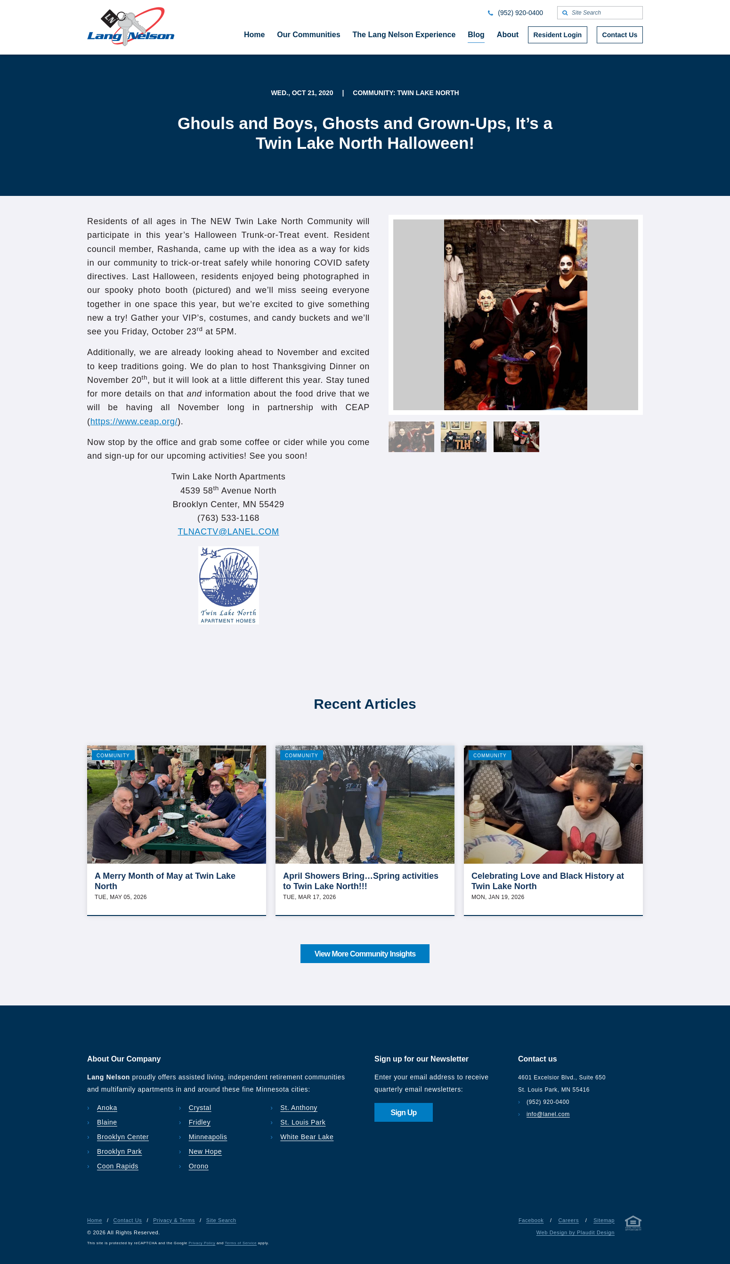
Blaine (107, 1122)
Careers (568, 1220)
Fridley (200, 1122)
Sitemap (604, 1220)
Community (113, 755)
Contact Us (128, 1220)
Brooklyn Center (123, 1137)
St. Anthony (298, 1107)
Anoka (107, 1107)
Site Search (221, 1220)
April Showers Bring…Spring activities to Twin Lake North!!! (360, 881)
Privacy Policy (202, 1243)
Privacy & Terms (174, 1220)
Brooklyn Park (119, 1151)
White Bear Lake (306, 1137)
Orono (199, 1166)
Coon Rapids (117, 1166)
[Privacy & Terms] (633, 1225)
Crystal (200, 1107)
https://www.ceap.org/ (134, 421)
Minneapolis (208, 1137)
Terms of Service (241, 1243)
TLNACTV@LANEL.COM (228, 531)
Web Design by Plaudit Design (575, 1232)
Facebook (531, 1220)
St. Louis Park (302, 1122)
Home (94, 1220)
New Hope (205, 1151)
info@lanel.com (548, 1114)
